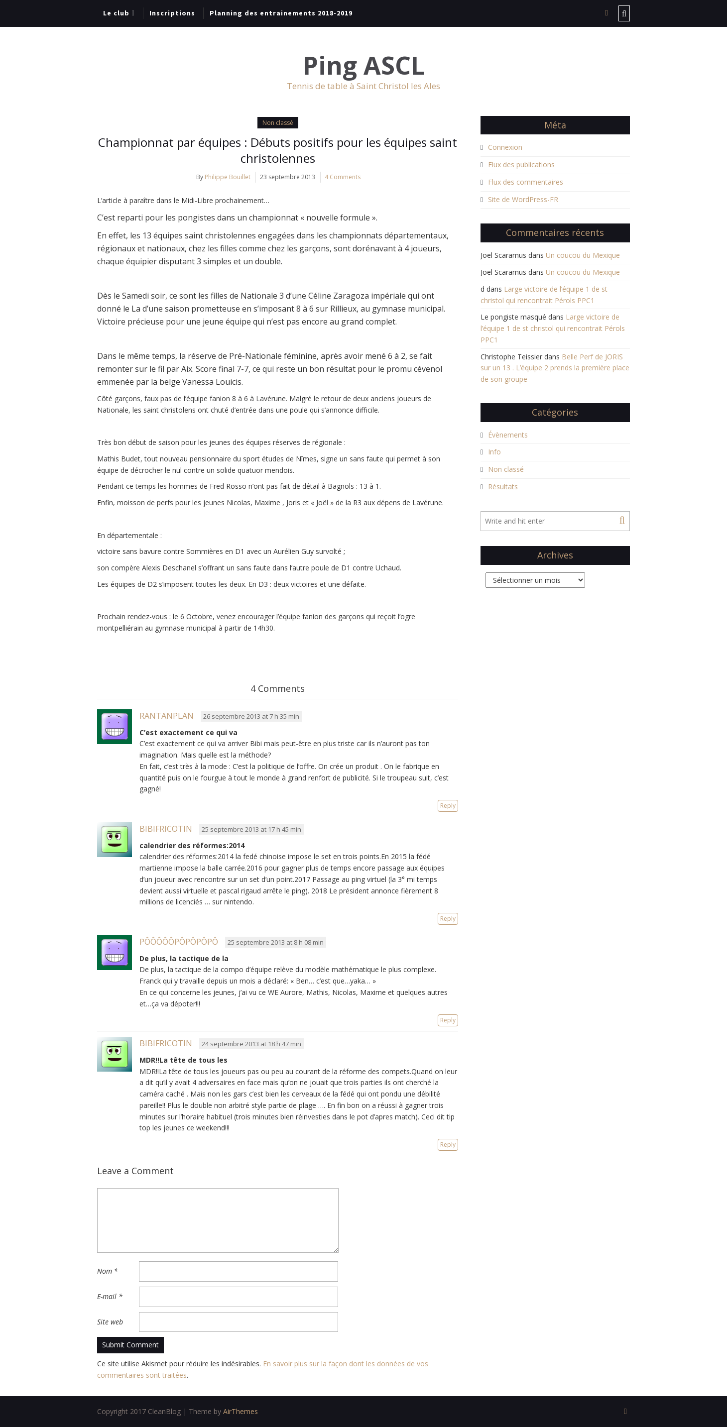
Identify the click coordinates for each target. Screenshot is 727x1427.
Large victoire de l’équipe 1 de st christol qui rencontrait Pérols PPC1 (553, 328)
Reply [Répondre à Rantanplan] (448, 805)
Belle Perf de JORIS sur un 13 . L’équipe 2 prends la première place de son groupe (555, 368)
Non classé (277, 122)
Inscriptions (172, 12)
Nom (107, 1271)
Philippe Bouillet (227, 177)
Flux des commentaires (525, 182)
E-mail (109, 1296)
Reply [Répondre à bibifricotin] (448, 918)
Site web (110, 1321)
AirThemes (240, 1411)
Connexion (505, 147)
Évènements (508, 434)
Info (494, 451)
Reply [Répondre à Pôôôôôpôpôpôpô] (448, 1020)
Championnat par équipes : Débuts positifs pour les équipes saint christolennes (277, 150)
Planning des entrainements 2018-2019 (281, 12)
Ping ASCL (364, 65)
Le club (116, 12)
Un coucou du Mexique (583, 255)
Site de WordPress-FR (523, 199)
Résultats (503, 486)
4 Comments (343, 177)
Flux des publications (521, 164)
